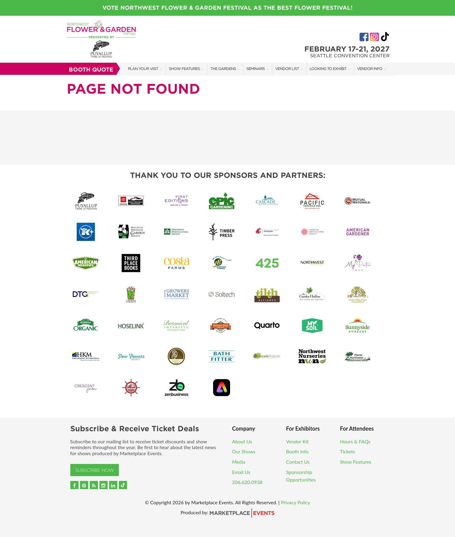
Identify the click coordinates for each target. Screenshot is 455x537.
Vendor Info (369, 68)
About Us (242, 441)
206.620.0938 (247, 482)
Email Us (241, 472)
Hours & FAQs (355, 441)
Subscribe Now (94, 470)
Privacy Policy (295, 502)
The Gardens (223, 68)
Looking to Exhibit (327, 68)
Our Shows (244, 451)
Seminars (255, 68)
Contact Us (298, 462)
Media (239, 462)
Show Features (184, 68)
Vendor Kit (297, 441)
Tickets (347, 451)
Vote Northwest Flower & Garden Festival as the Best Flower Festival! (227, 8)
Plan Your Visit (143, 68)
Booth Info (297, 451)
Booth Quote (91, 69)
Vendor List (287, 68)
